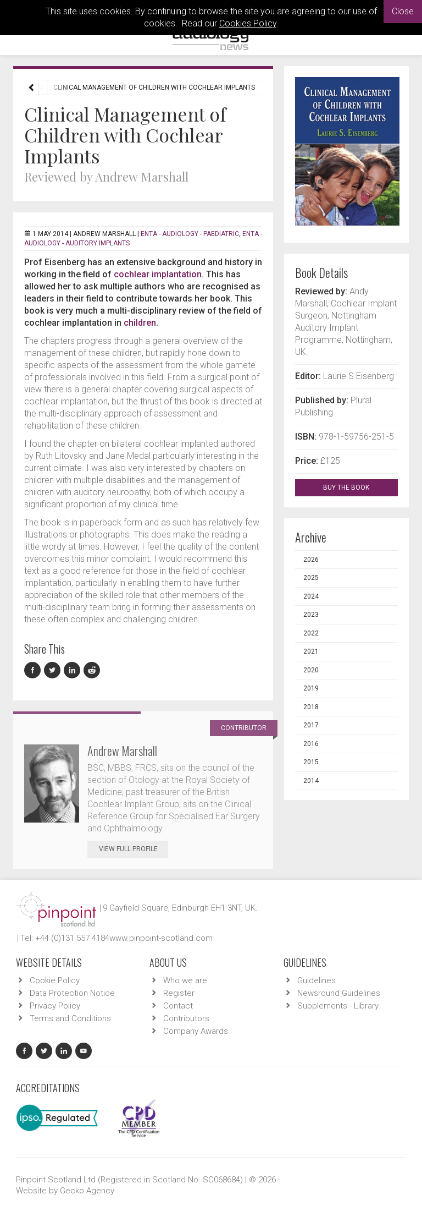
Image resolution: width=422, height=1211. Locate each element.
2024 (311, 596)
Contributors (186, 1018)
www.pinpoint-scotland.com (161, 938)
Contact (178, 1006)
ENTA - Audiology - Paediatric (190, 234)
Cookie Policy (55, 980)
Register (179, 993)
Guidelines (316, 980)
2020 (311, 670)
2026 (311, 559)
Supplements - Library (338, 1006)
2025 (311, 578)
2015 (311, 762)
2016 (311, 744)
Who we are (185, 980)
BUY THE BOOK (355, 487)
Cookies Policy (247, 23)
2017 (311, 725)
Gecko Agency (87, 1191)
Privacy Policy (55, 1006)
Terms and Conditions (70, 1018)
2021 (311, 651)
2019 (311, 688)
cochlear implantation (158, 274)
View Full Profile (133, 849)
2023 (311, 614)
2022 (311, 633)
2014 (311, 781)
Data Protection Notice (72, 993)
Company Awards (195, 1031)
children (140, 322)
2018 (311, 707)
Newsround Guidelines (338, 993)
